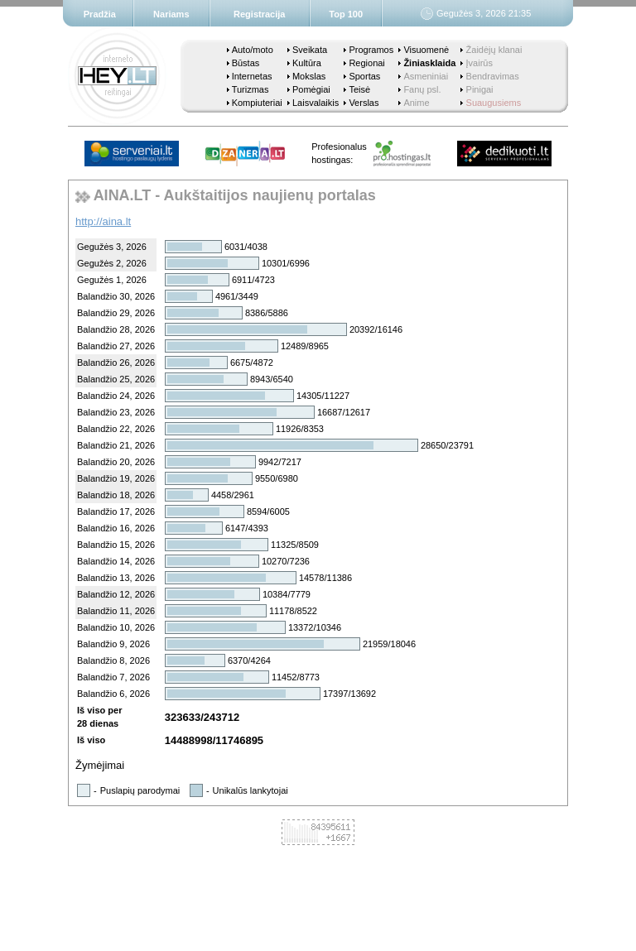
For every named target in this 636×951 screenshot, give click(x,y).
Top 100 (346, 14)
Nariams (171, 14)
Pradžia (100, 14)
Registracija (259, 14)
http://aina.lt (103, 221)
